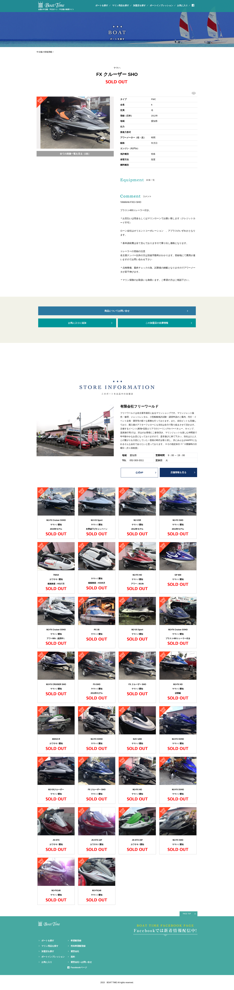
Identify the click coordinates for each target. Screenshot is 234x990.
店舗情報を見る (178, 472)
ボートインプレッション (161, 5)
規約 (73, 956)
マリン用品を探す (120, 5)
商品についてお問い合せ (117, 311)
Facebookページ (79, 967)
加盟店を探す (139, 5)
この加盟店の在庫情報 (156, 323)
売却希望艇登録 (78, 946)
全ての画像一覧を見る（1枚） (75, 153)
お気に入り (182, 5)
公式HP (139, 472)
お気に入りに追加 (77, 323)
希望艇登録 (76, 940)
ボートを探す (101, 5)
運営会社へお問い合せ (81, 962)
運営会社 (75, 951)
